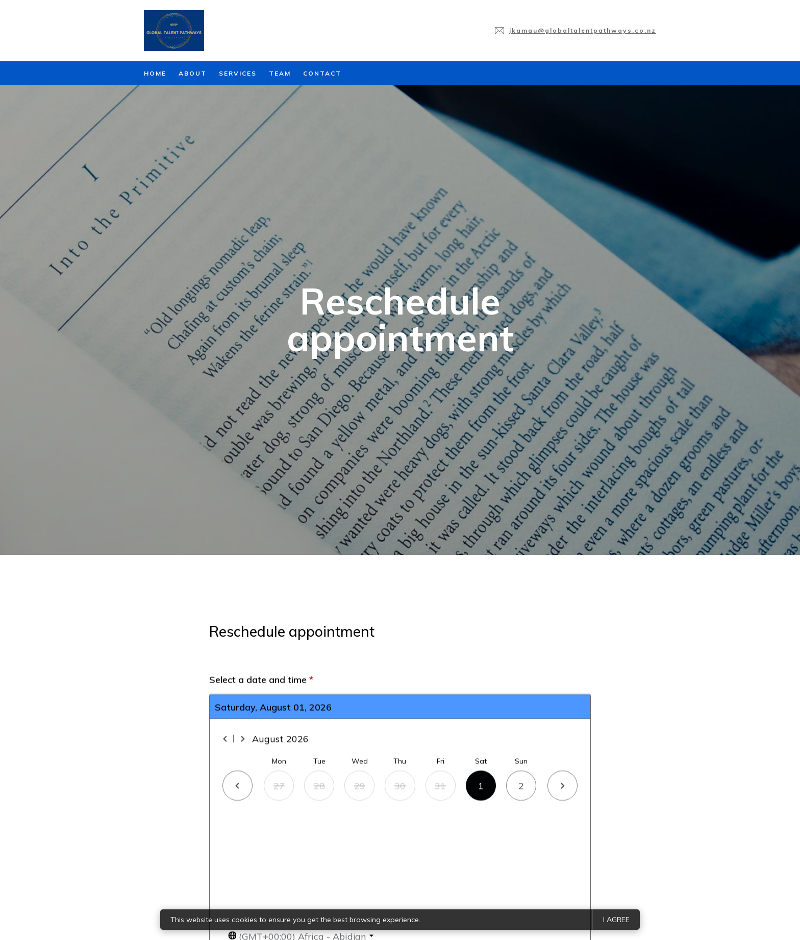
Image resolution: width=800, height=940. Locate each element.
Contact (322, 73)
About (193, 73)
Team (280, 73)
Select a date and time (261, 900)
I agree (616, 919)
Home (155, 73)
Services (238, 73)
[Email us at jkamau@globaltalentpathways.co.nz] (575, 30)
